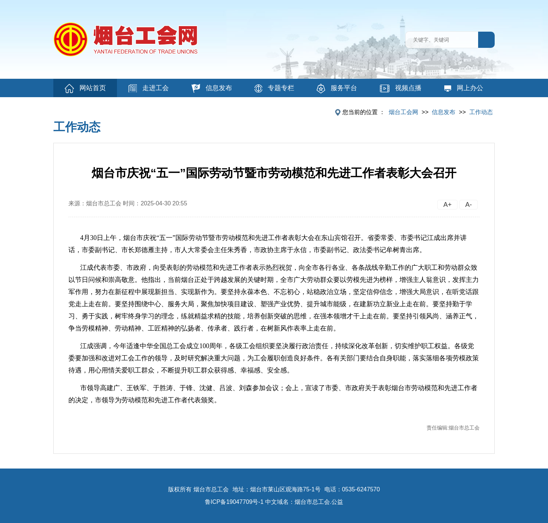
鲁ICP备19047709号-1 (234, 502)
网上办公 (463, 88)
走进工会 (148, 88)
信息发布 (212, 88)
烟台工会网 (403, 112)
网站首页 (85, 88)
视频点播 (400, 88)
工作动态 (481, 112)
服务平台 (337, 88)
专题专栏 (274, 88)
